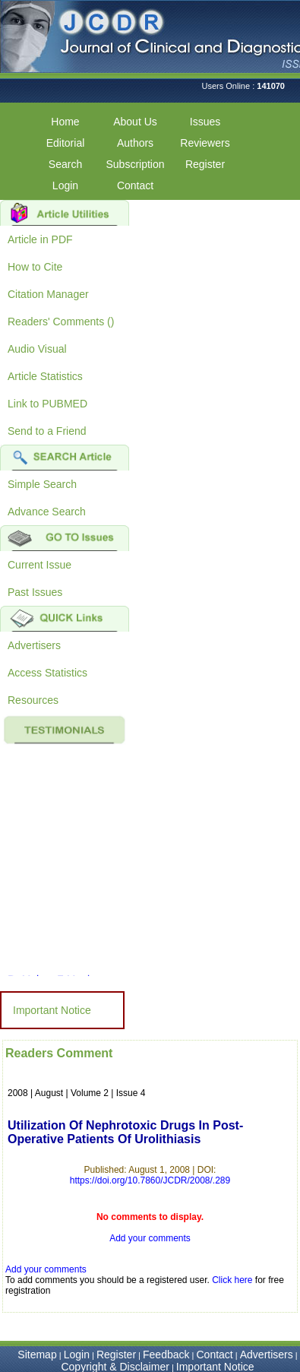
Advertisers (34, 645)
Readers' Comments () (61, 321)
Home (65, 122)
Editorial (65, 143)
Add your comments (150, 1238)
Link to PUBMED (47, 404)
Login (65, 185)
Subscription (135, 164)
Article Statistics (45, 376)
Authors (135, 143)
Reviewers (204, 143)
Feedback (166, 1354)
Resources (33, 700)
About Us (135, 122)
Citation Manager (48, 294)
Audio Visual (37, 349)
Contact (135, 185)
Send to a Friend (47, 431)
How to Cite (35, 267)
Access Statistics (47, 673)
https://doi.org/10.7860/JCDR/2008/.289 (150, 1180)
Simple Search (42, 484)
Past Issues (35, 592)
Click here (232, 1280)
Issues (205, 122)
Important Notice (52, 1010)
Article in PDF (40, 239)
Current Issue (39, 565)
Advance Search (47, 511)
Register (205, 164)
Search (65, 164)
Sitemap (36, 1354)
